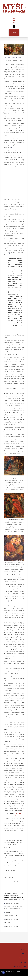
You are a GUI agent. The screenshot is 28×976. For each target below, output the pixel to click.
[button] (3, 972)
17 (4, 922)
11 (4, 893)
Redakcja (23, 953)
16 (4, 919)
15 (4, 915)
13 (4, 906)
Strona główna (21, 945)
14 (4, 912)
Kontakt (23, 962)
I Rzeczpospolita (8, 59)
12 (4, 903)
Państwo (18, 59)
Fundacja (23, 949)
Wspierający (22, 958)
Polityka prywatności (19, 966)
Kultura (14, 59)
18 (4, 926)
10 (4, 890)
